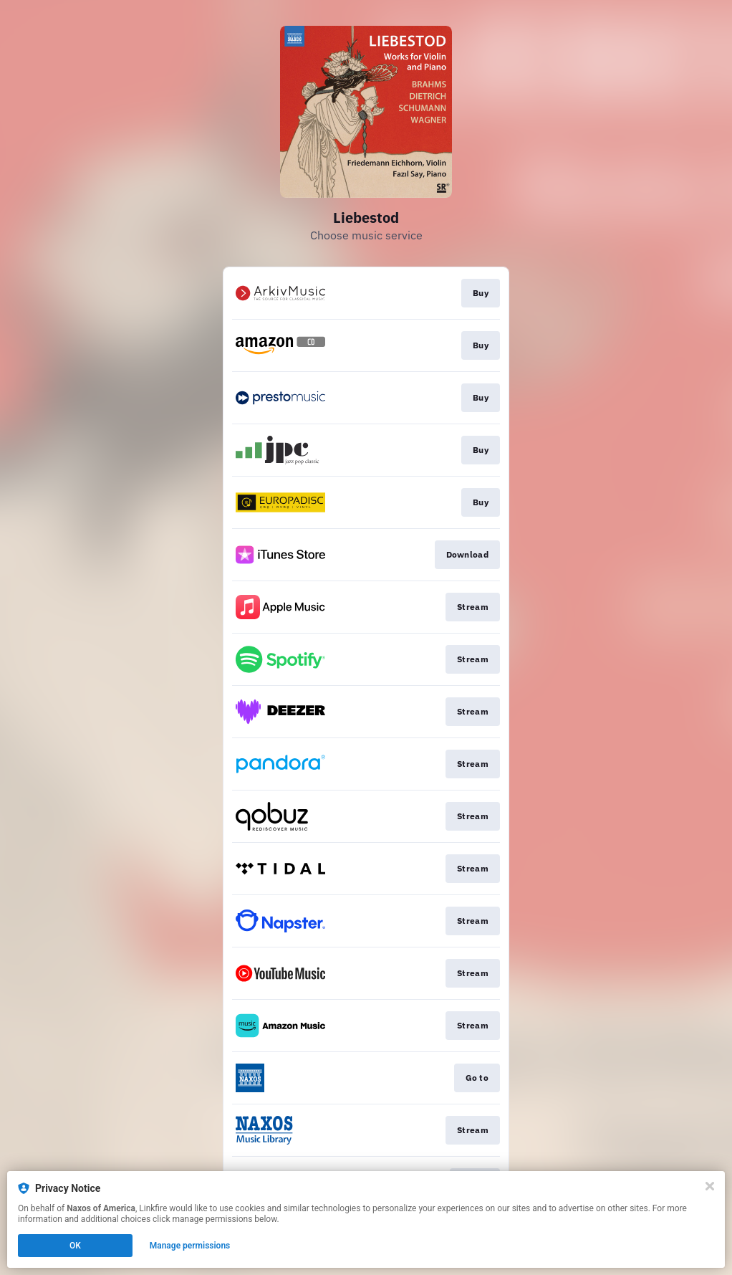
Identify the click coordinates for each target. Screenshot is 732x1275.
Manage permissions (190, 1246)
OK (75, 1246)
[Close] (709, 1186)
